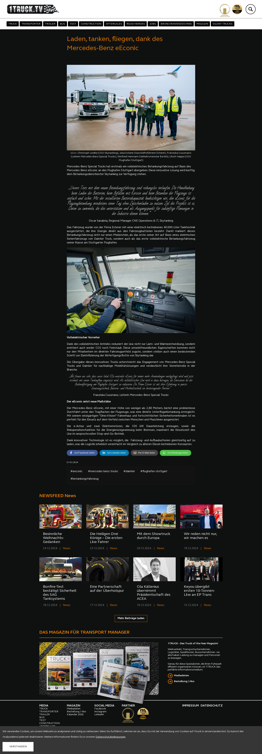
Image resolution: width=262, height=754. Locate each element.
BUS (62, 24)
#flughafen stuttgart (153, 471)
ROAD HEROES (136, 24)
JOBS (152, 24)
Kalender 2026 (75, 714)
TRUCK (12, 24)
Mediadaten (181, 675)
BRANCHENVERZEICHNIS (176, 24)
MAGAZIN (202, 24)
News (66, 548)
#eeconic (76, 471)
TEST (73, 24)
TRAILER (50, 24)
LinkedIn (99, 714)
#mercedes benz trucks (103, 471)
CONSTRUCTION (91, 24)
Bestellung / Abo (184, 681)
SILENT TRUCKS (223, 24)
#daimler (129, 471)
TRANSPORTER (30, 24)
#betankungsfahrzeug (84, 479)
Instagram (100, 711)
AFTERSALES (114, 24)
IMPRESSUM (190, 705)
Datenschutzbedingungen (110, 737)
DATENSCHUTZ (212, 705)
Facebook (100, 708)
